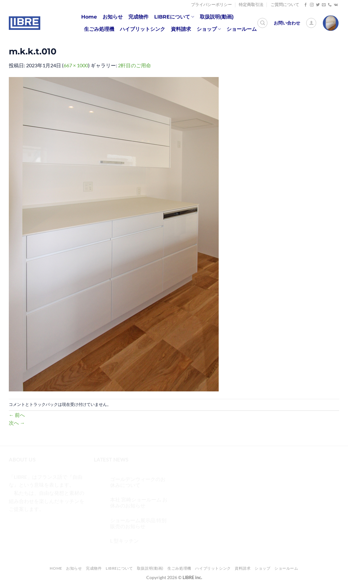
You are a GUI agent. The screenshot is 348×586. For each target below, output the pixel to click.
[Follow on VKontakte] (336, 5)
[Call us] (330, 5)
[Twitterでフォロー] (318, 5)
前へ (17, 415)
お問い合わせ (287, 22)
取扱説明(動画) (217, 17)
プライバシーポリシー (211, 4)
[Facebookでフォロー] (305, 5)
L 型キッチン (124, 541)
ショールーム (242, 29)
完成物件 (138, 17)
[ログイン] (311, 23)
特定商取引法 (251, 4)
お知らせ (113, 17)
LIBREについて (174, 17)
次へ (17, 423)
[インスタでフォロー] (312, 5)
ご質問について (285, 4)
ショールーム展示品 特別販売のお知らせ (138, 523)
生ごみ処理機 (99, 29)
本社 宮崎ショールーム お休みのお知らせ (138, 502)
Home (89, 17)
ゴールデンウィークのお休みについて (138, 482)
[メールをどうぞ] (324, 5)
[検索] (262, 23)
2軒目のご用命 (134, 65)
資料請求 (181, 29)
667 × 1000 (76, 65)
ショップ (209, 29)
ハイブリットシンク (142, 29)
